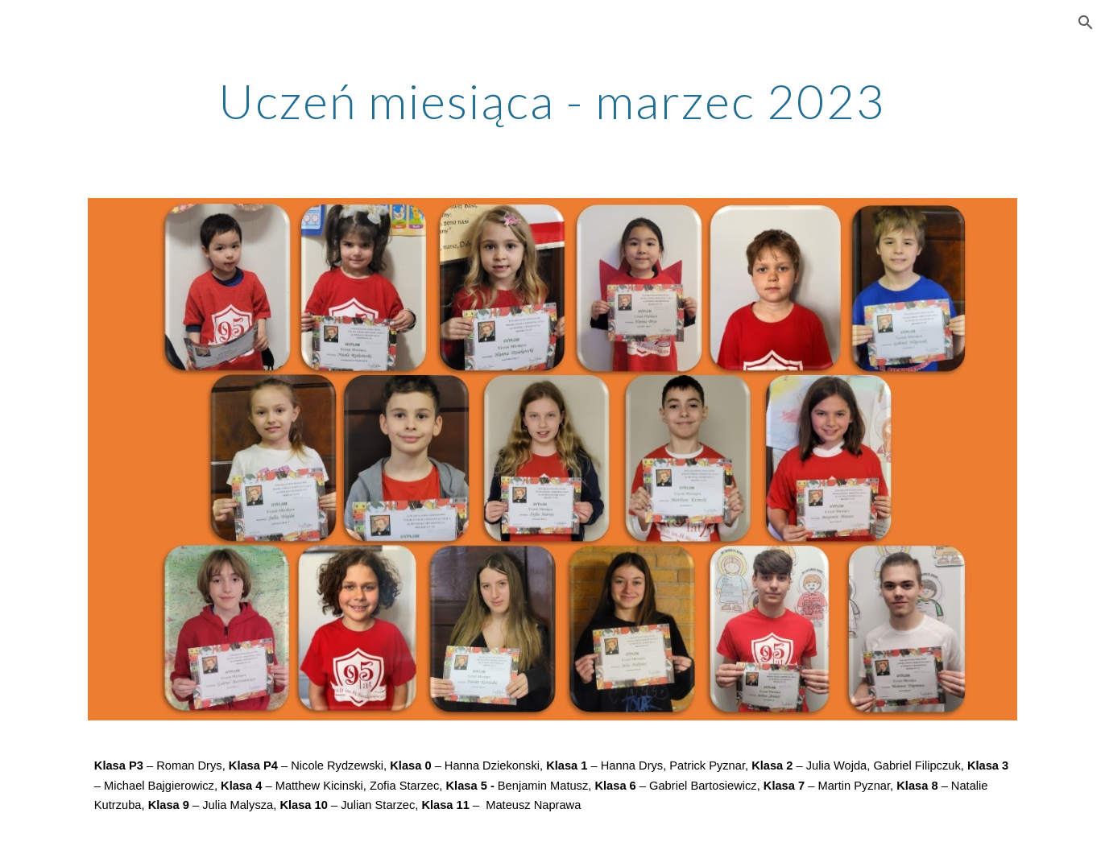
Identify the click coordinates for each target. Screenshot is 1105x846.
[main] (552, 101)
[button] (1085, 22)
